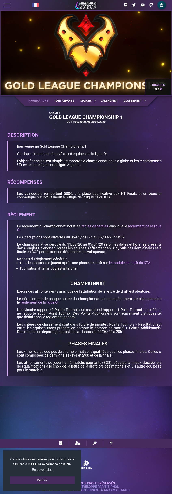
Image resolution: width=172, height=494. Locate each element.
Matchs (88, 100)
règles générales (94, 226)
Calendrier (109, 100)
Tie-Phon (111, 487)
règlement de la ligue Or (40, 302)
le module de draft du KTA (129, 263)
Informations (38, 100)
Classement (135, 100)
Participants (64, 100)
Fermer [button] (42, 480)
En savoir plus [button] (42, 469)
